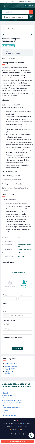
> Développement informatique (12, 400)
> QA (3, 412)
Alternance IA (9, 371)
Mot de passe (8, 329)
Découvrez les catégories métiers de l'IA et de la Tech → (17, 386)
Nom (20, 295)
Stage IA (7, 370)
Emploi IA (7, 373)
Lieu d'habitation (9, 320)
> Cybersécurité (7, 395)
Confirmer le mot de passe (12, 337)
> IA (3, 405)
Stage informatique (11, 363)
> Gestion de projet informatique (12, 403)
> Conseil (5, 393)
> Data (4, 398)
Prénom (5, 295)
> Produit (5, 410)
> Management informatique (11, 407)
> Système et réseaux (9, 415)
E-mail (5, 303)
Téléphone (6, 312)
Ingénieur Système (8, 45)
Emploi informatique (11, 366)
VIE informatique (10, 368)
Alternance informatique (12, 365)
